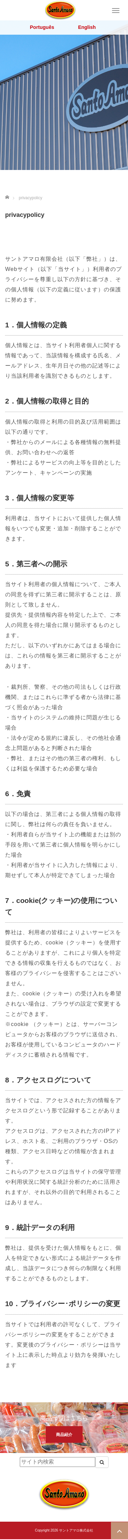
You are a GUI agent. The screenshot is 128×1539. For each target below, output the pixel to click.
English (87, 27)
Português (42, 27)
